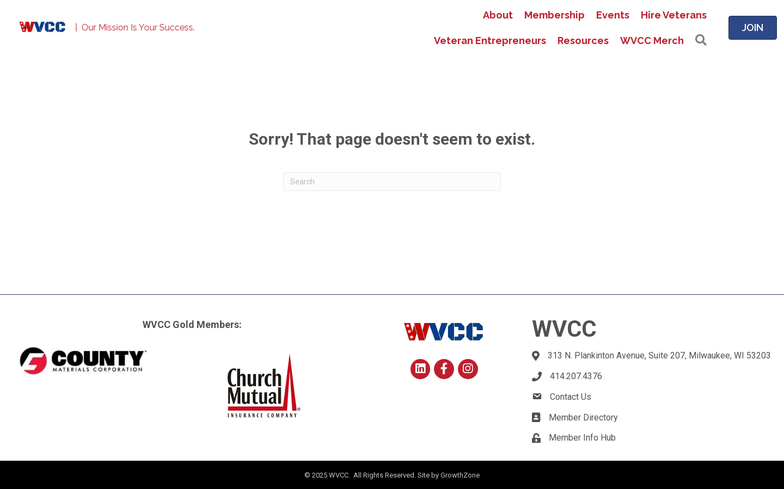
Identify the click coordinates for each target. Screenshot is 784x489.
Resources (583, 40)
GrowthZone (460, 475)
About (498, 15)
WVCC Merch (652, 40)
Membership (554, 15)
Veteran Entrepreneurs (490, 40)
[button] (701, 40)
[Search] (392, 181)
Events (612, 15)
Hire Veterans (674, 15)
